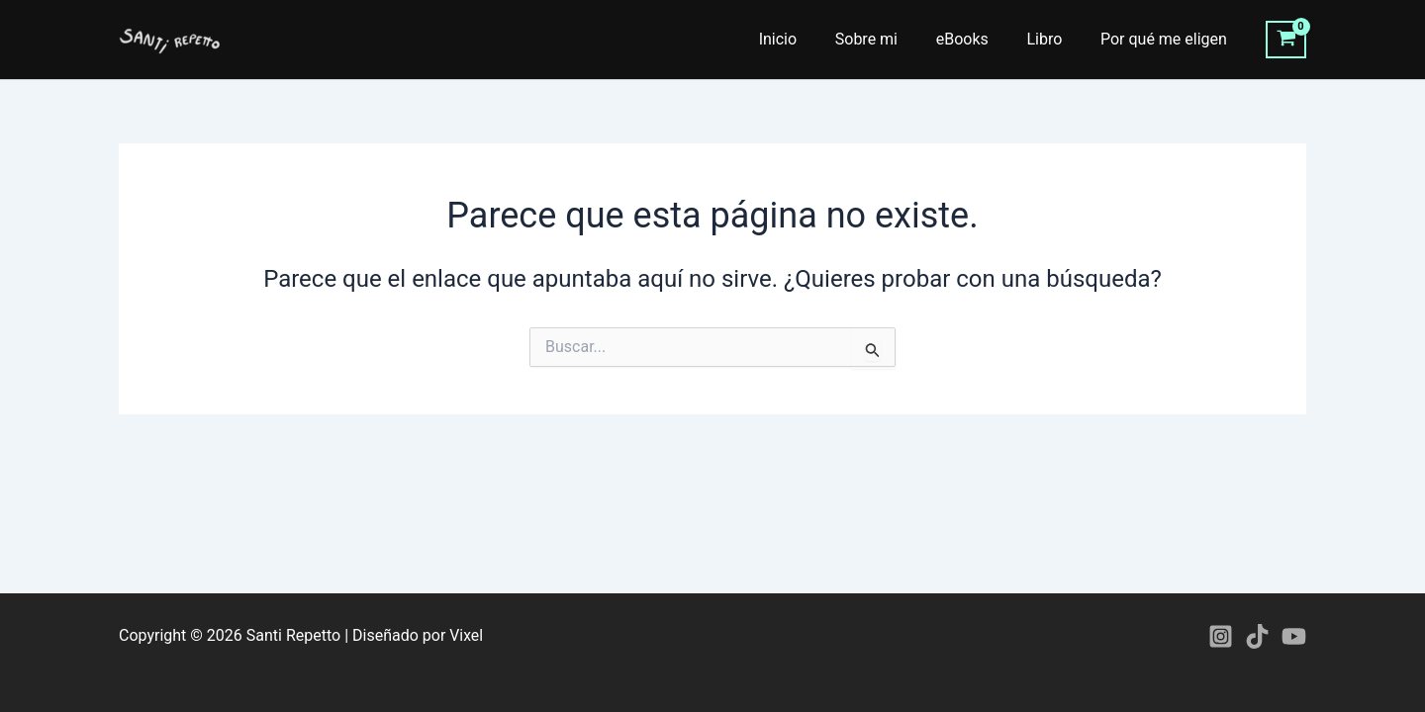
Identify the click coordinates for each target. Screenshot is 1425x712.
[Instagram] (1220, 636)
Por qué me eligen (1166, 39)
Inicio (807, 39)
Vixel (466, 635)
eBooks (978, 39)
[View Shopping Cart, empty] (1286, 39)
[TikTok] (1257, 636)
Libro (1054, 39)
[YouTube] (1294, 636)
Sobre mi (889, 39)
